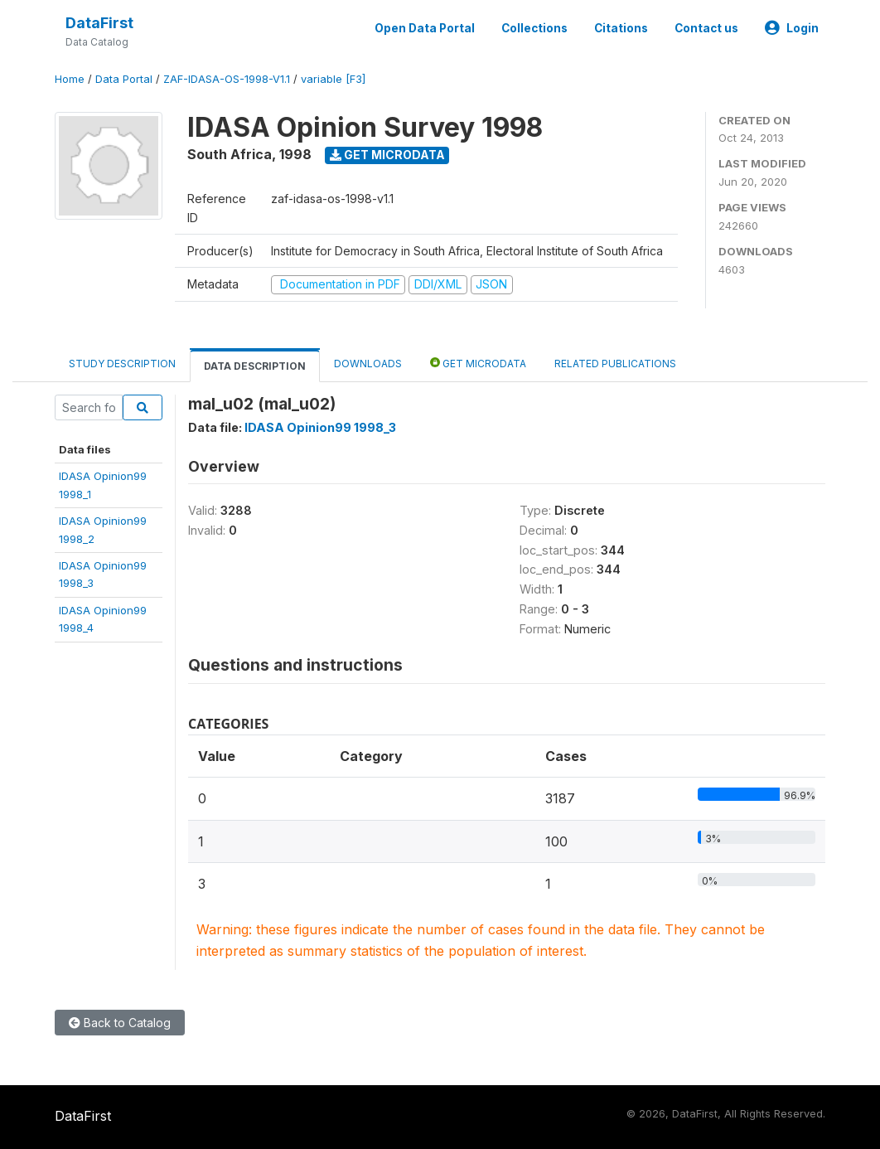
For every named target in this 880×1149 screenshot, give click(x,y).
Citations (621, 28)
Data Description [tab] (255, 366)
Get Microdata (387, 155)
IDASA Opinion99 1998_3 (320, 427)
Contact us (706, 28)
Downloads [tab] (368, 363)
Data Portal (123, 79)
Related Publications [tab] (615, 363)
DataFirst (99, 23)
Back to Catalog (120, 1023)
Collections (534, 28)
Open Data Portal (425, 28)
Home (70, 79)
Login (792, 28)
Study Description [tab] (122, 363)
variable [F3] (333, 79)
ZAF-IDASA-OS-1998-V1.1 (226, 79)
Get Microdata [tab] (478, 363)
